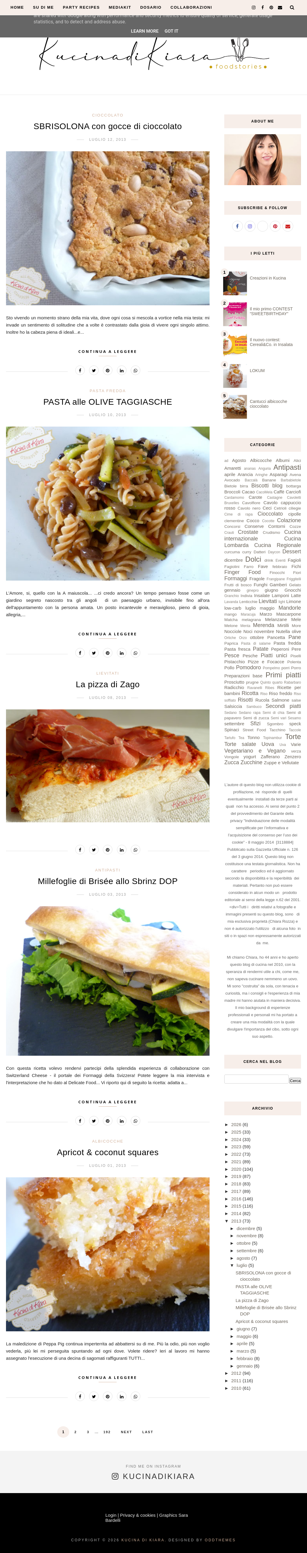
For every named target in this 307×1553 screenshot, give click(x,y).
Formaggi (235, 578)
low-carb (232, 608)
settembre (234, 723)
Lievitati (107, 673)
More (296, 625)
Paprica (231, 643)
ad (226, 461)
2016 (237, 1198)
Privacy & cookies (137, 1515)
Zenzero (293, 756)
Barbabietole (291, 480)
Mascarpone (288, 614)
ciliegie (295, 508)
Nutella (283, 631)
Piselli (296, 656)
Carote (255, 497)
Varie (296, 744)
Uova (267, 744)
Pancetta (276, 637)
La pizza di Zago (108, 684)
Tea (241, 738)
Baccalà (251, 480)
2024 (237, 1139)
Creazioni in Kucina (268, 278)
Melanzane (276, 619)
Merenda (263, 625)
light (282, 602)
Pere (296, 649)
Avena (295, 474)
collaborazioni (191, 7)
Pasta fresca (237, 649)
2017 (237, 1191)
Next (126, 1432)
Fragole (257, 578)
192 (107, 1432)
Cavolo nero (248, 508)
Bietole (230, 486)
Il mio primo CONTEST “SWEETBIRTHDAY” (271, 311)
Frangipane (276, 579)
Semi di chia (274, 713)
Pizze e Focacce (266, 661)
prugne (252, 682)
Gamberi (278, 584)
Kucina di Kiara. (144, 1540)
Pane (294, 637)
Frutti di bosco (238, 585)
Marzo (266, 614)
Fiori (297, 572)
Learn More (145, 31)
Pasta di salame (255, 643)
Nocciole (233, 631)
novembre (264, 631)
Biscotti (260, 486)
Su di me (43, 7)
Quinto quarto (271, 682)
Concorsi (232, 526)
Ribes (269, 688)
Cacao (248, 491)
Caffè (279, 491)
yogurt (249, 756)
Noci (247, 631)
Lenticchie (248, 601)
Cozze (295, 526)
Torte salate (240, 744)
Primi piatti (283, 675)
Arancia (245, 474)
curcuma (232, 552)
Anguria (264, 468)
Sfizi (255, 723)
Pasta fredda (108, 391)
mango (230, 614)
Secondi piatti (283, 706)
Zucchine (251, 762)
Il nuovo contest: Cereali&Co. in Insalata (271, 342)
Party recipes (81, 7)
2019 (237, 1176)
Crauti (229, 533)
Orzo (243, 638)
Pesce (231, 655)
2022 (237, 1154)
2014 (237, 1213)
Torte (293, 736)
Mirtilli (283, 625)
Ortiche (230, 638)
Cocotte (268, 521)
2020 (237, 1169)
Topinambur (272, 738)
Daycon (274, 552)
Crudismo (271, 532)
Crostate (248, 532)
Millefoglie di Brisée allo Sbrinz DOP (108, 881)
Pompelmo (271, 668)
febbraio (280, 566)
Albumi (283, 460)
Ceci (267, 507)
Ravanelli (254, 688)
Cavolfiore (251, 503)
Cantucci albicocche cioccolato (268, 404)
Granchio (231, 596)
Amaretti (232, 468)
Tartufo (229, 738)
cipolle (294, 513)
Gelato (295, 585)
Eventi (280, 560)
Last (148, 1432)
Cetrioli (280, 508)
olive (296, 631)
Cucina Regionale (277, 545)
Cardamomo (234, 497)
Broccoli (232, 491)
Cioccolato (108, 115)
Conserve (254, 526)
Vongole (231, 757)
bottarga (293, 486)
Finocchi (277, 572)
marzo (243, 1350)
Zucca (231, 762)
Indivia (246, 595)
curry (246, 552)
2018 (237, 1183)
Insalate (262, 595)
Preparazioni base (243, 675)
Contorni (276, 526)
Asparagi (278, 474)
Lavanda (231, 602)
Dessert (291, 552)
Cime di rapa (238, 514)
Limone (293, 601)
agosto (244, 1258)
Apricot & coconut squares (108, 1152)
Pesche (250, 655)
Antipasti (107, 870)
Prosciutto (234, 682)
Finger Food (242, 572)
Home (17, 7)
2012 (237, 1373)
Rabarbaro (292, 682)
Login (111, 1515)
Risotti (245, 700)
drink (268, 560)
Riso (263, 694)
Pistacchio (234, 661)
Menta (245, 626)
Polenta (294, 662)
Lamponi (280, 595)
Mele (296, 619)
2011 (237, 1380)
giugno (271, 590)
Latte (296, 595)
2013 (237, 1220)
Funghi (260, 584)
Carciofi (293, 491)
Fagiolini (231, 566)
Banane (269, 480)
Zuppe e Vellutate (281, 762)
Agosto (239, 460)
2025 (237, 1131)
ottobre (257, 637)
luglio (250, 608)
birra (244, 486)
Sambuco (254, 707)
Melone (230, 625)
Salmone (280, 700)
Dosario (151, 7)
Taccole (295, 730)
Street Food (254, 730)
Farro (248, 566)
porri (286, 668)
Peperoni (280, 649)
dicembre (233, 560)
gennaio (232, 590)
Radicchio (234, 687)
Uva (282, 745)
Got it (171, 31)
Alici (297, 460)
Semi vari (278, 718)
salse (296, 700)
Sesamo (294, 718)
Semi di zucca (256, 718)
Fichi (296, 566)
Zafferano (270, 756)
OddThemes (220, 1540)
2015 (237, 1205)
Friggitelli (294, 579)
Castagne (274, 497)
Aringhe (261, 475)
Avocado (232, 480)
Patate (260, 649)
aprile (229, 474)
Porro (296, 668)
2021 (237, 1161)
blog (277, 486)
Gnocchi (293, 590)
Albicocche (108, 1141)
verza (296, 751)
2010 (237, 1388)
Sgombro (275, 724)
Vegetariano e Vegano (254, 751)
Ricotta (250, 693)
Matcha (230, 619)
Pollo (229, 667)
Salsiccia (233, 706)
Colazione (289, 520)
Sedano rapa (250, 713)
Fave (263, 566)
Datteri (260, 552)
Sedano (230, 713)
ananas (250, 468)
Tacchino (277, 730)
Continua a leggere (107, 351)
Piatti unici (274, 655)
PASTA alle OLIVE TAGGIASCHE (107, 402)
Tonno (253, 737)
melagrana (251, 619)
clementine (234, 521)
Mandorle (290, 608)
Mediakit (120, 7)
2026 (237, 1124)
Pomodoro (248, 667)
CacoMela (264, 492)
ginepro (253, 590)
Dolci (253, 559)
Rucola (262, 700)
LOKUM (257, 370)
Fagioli (294, 560)
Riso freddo (280, 693)
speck (295, 723)
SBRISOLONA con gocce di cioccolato (108, 126)
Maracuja (248, 614)
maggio (267, 608)
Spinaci (231, 729)
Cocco (252, 520)
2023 (237, 1146)
